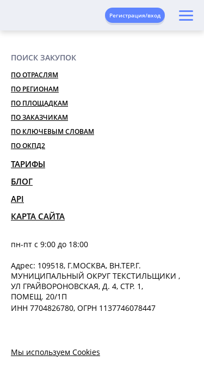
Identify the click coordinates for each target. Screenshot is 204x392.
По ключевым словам (52, 131)
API (17, 198)
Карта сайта (38, 216)
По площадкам (39, 103)
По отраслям (34, 74)
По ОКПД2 (28, 145)
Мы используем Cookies (55, 352)
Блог (22, 181)
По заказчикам (39, 117)
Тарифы (28, 163)
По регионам (35, 89)
